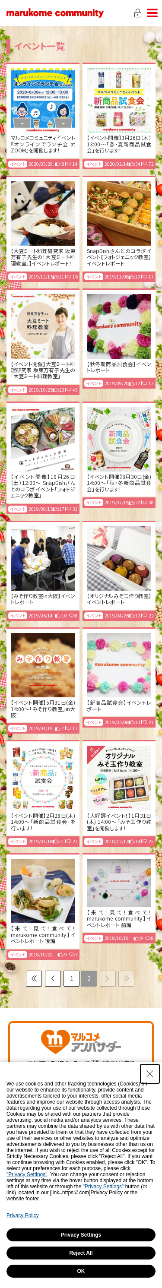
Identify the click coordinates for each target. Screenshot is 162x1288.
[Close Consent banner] (149, 1073)
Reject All (80, 1253)
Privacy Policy (22, 1215)
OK (81, 1271)
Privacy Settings (81, 1235)
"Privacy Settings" (27, 1174)
